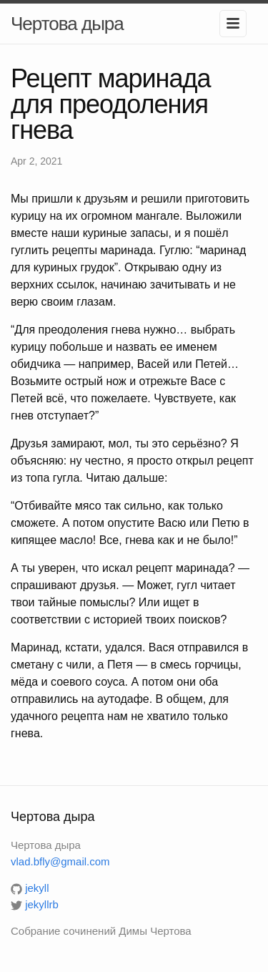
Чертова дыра (67, 23)
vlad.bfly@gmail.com (60, 861)
